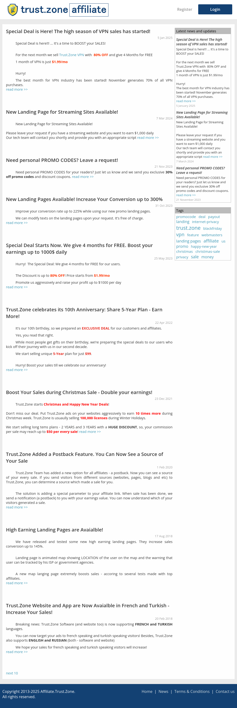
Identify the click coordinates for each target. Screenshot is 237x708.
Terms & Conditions (192, 691)
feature (193, 235)
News (163, 691)
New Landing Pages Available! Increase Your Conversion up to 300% (84, 199)
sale (195, 257)
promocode (186, 216)
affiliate (211, 241)
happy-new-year (204, 246)
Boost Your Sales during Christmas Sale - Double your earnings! (79, 392)
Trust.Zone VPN (71, 55)
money (207, 257)
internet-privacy (205, 221)
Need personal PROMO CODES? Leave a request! (62, 160)
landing (182, 221)
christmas (184, 251)
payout (214, 216)
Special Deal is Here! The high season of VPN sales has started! (78, 31)
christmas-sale (208, 251)
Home (146, 691)
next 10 (12, 673)
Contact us (225, 691)
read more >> (17, 89)
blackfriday (212, 228)
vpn (180, 234)
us (223, 241)
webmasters (212, 234)
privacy (182, 256)
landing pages (188, 241)
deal (202, 216)
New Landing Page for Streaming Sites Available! (62, 111)
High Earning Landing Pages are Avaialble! (54, 529)
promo (182, 246)
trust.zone (188, 227)
